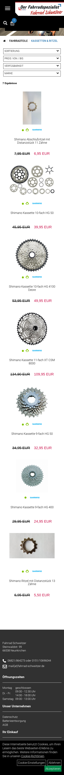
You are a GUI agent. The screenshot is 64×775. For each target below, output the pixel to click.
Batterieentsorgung (14, 720)
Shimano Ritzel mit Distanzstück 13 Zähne (32, 582)
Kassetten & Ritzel (44, 40)
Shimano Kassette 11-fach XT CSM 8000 (32, 361)
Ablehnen (54, 762)
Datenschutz (10, 717)
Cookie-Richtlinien (32, 756)
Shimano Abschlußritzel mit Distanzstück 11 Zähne (32, 141)
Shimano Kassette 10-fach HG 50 (32, 213)
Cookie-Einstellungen (31, 762)
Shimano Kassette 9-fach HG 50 (32, 433)
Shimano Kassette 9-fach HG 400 (32, 507)
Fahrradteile (18, 40)
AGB (5, 724)
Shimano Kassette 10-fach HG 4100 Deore (32, 288)
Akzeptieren (53, 768)
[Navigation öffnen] (7, 9)
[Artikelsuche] (5, 23)
